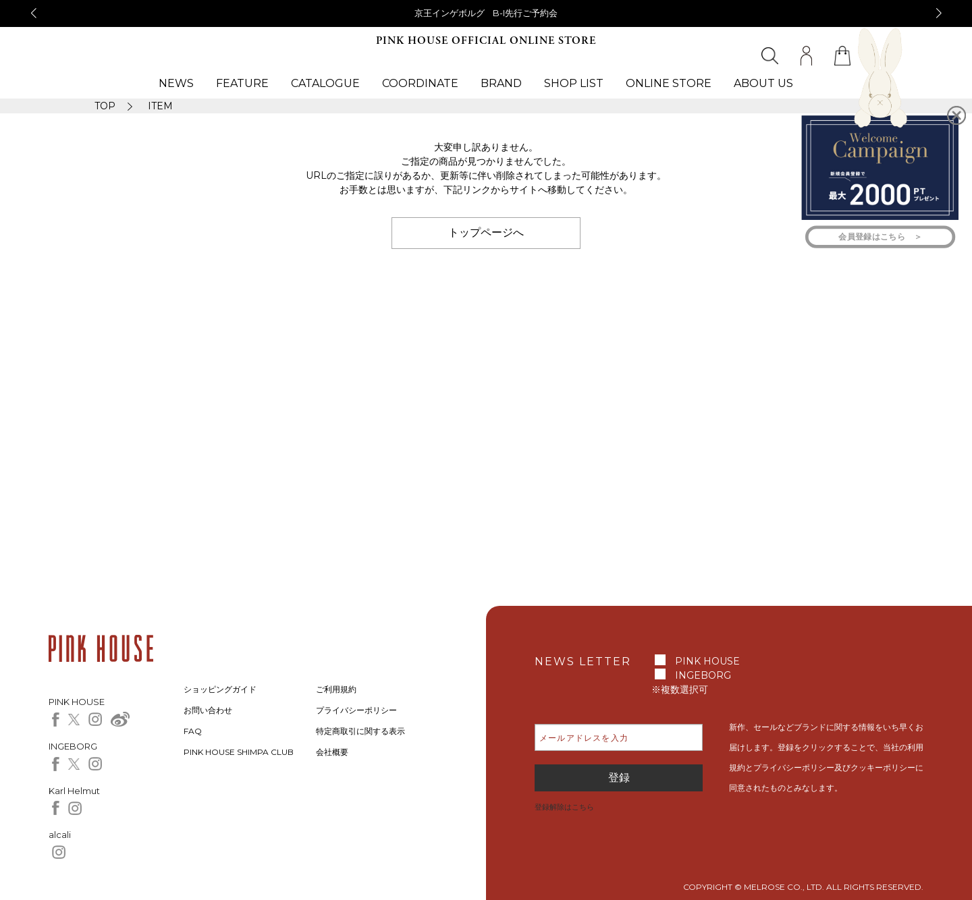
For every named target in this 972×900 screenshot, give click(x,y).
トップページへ (486, 232)
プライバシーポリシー (356, 710)
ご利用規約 (336, 689)
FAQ (193, 731)
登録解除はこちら (564, 807)
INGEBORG (703, 675)
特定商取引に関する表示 (360, 731)
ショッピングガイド (220, 689)
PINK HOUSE (707, 661)
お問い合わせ (208, 710)
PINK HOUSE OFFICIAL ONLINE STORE (486, 41)
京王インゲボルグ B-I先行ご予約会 (486, 12)
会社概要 (332, 752)
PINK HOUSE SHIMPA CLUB (239, 752)
